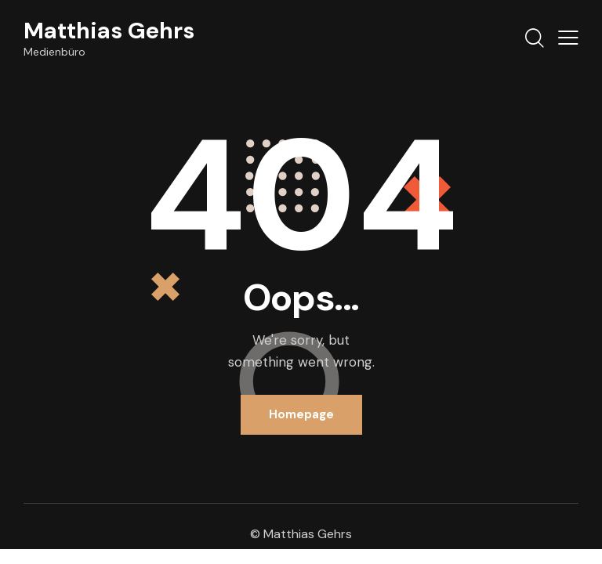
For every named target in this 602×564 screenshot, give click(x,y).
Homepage (301, 414)
